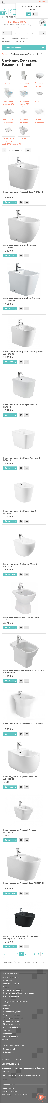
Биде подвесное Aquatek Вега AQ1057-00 (23, 883)
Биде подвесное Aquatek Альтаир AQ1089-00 (20, 778)
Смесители (7, 1006)
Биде (24, 138)
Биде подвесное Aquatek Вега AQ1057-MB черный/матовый (22, 937)
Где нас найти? (8, 1049)
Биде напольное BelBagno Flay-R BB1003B (19, 512)
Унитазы (8, 83)
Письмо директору (10, 978)
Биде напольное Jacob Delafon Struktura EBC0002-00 (23, 671)
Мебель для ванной (11, 1024)
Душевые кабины (10, 1027)
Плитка (5, 1039)
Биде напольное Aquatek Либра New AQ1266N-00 (21, 299)
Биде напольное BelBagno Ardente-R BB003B (21, 459)
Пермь (42, 1)
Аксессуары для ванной (12, 1018)
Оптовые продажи (10, 996)
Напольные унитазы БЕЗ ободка (8, 103)
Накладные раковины (39, 121)
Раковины (39, 101)
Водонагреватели (10, 1036)
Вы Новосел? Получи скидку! (13, 41)
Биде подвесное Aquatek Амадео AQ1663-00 (19, 831)
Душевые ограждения (12, 1021)
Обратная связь (9, 1052)
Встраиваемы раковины (8, 121)
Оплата (5, 987)
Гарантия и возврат (10, 984)
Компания (7, 981)
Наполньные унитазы (24, 84)
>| (12, 958)
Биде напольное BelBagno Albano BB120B (20, 405)
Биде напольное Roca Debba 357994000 (23, 723)
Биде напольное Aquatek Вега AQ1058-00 (24, 192)
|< (4, 954)
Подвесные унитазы (39, 84)
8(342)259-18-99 (16, 21)
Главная (5, 54)
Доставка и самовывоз (12, 990)
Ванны (5, 1009)
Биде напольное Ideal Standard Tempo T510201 (22, 618)
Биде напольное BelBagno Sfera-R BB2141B (20, 565)
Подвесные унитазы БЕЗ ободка (24, 103)
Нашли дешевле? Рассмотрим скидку (18, 993)
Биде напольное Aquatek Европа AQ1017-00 (19, 246)
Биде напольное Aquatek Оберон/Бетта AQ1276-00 (23, 352)
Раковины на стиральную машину (8, 139)
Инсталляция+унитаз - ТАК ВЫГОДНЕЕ (17, 38)
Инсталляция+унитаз (11, 1012)
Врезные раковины (24, 121)
